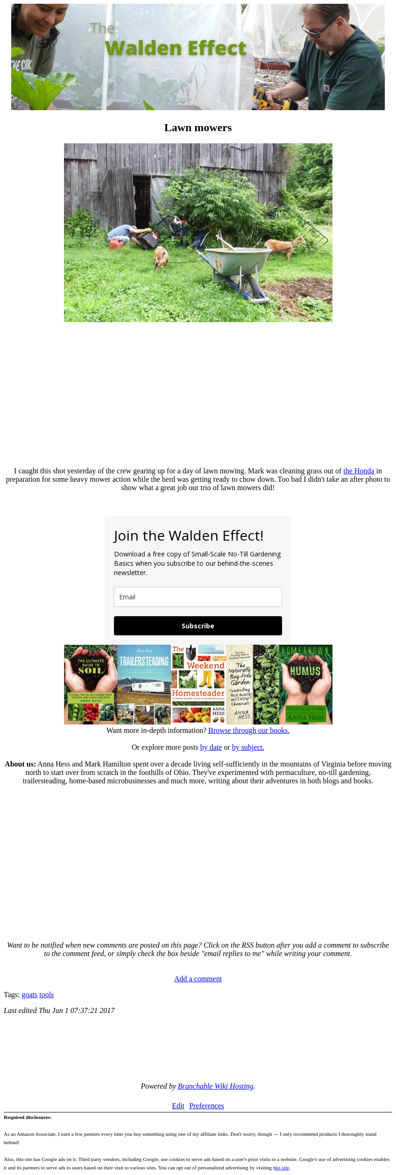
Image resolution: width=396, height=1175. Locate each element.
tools (46, 995)
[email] (198, 597)
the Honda (358, 471)
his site (282, 1167)
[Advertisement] (198, 394)
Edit (178, 1106)
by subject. (248, 747)
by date (211, 747)
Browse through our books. (249, 730)
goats (29, 995)
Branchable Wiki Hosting (216, 1086)
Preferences (206, 1106)
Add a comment (198, 979)
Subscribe (198, 625)
